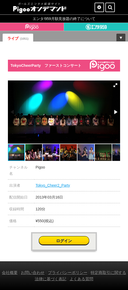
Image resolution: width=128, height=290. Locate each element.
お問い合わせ (33, 272)
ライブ (17, 38)
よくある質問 (81, 279)
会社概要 (10, 272)
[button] (115, 85)
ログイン (64, 240)
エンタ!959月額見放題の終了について (64, 19)
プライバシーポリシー (67, 272)
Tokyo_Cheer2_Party (53, 185)
